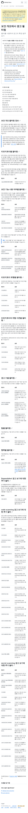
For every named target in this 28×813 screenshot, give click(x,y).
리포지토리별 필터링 (10, 151)
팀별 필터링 (6, 428)
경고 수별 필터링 (8, 378)
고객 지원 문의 (5, 793)
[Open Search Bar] (22, 2)
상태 (2, 807)
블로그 (19, 807)
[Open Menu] (25, 2)
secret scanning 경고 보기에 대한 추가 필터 (13, 664)
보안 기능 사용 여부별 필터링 (13, 189)
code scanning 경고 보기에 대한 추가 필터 (13, 510)
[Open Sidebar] (2, 6)
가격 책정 (6, 807)
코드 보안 (6, 6)
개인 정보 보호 (21, 806)
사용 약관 (14, 806)
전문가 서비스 (13, 807)
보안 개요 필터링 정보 (11, 120)
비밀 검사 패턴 (13, 776)
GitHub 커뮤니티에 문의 (7, 790)
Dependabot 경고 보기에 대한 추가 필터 (13, 479)
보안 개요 (12, 6)
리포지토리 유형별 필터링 (12, 277)
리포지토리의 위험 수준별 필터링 (13, 319)
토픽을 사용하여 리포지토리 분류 (20, 469)
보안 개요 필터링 (20, 6)
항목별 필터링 (7, 450)
